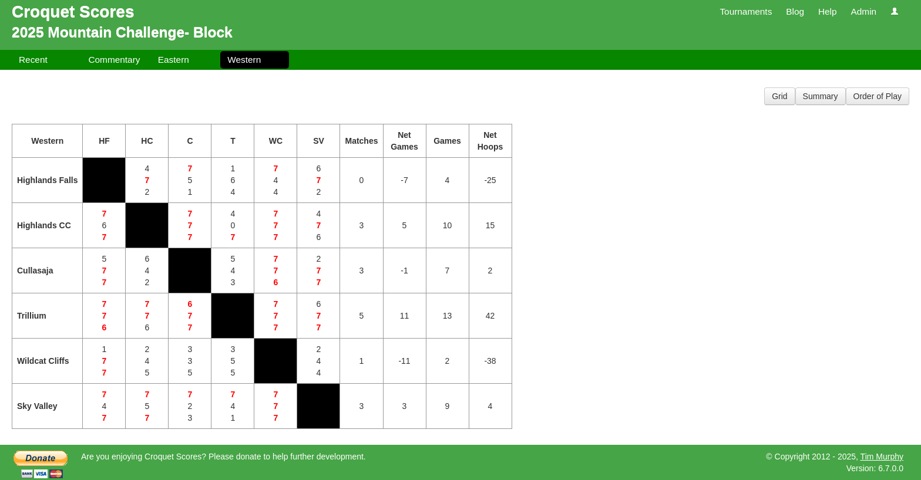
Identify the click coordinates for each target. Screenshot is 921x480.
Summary (820, 96)
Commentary (114, 60)
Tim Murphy (882, 456)
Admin (863, 11)
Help (827, 11)
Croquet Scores (73, 11)
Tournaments (746, 11)
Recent (33, 60)
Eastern (173, 60)
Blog (795, 11)
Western (244, 60)
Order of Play (877, 96)
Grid (779, 96)
